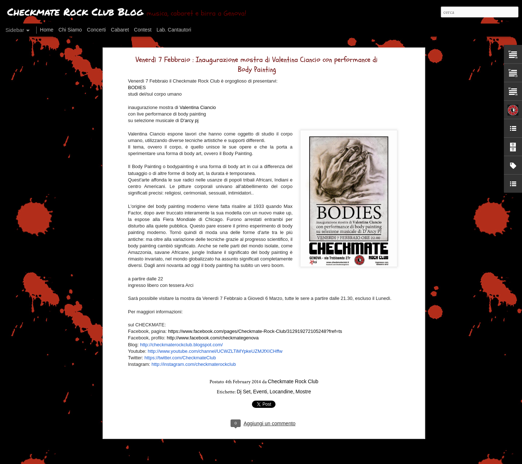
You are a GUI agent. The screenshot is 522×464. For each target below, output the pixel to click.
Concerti (96, 30)
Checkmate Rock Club (293, 379)
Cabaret (120, 30)
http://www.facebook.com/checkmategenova (213, 335)
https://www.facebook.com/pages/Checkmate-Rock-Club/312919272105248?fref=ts (255, 328)
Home (46, 30)
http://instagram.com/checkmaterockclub (194, 361)
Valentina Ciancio (197, 105)
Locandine (281, 389)
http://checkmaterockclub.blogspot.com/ (181, 342)
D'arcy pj (190, 118)
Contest (143, 30)
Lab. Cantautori (174, 30)
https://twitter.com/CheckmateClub (180, 355)
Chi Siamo (70, 30)
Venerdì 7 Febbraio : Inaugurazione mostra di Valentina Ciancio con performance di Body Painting (257, 62)
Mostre (303, 389)
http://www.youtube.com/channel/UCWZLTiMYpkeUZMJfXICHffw (215, 348)
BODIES (137, 85)
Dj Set (243, 389)
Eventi (260, 389)
